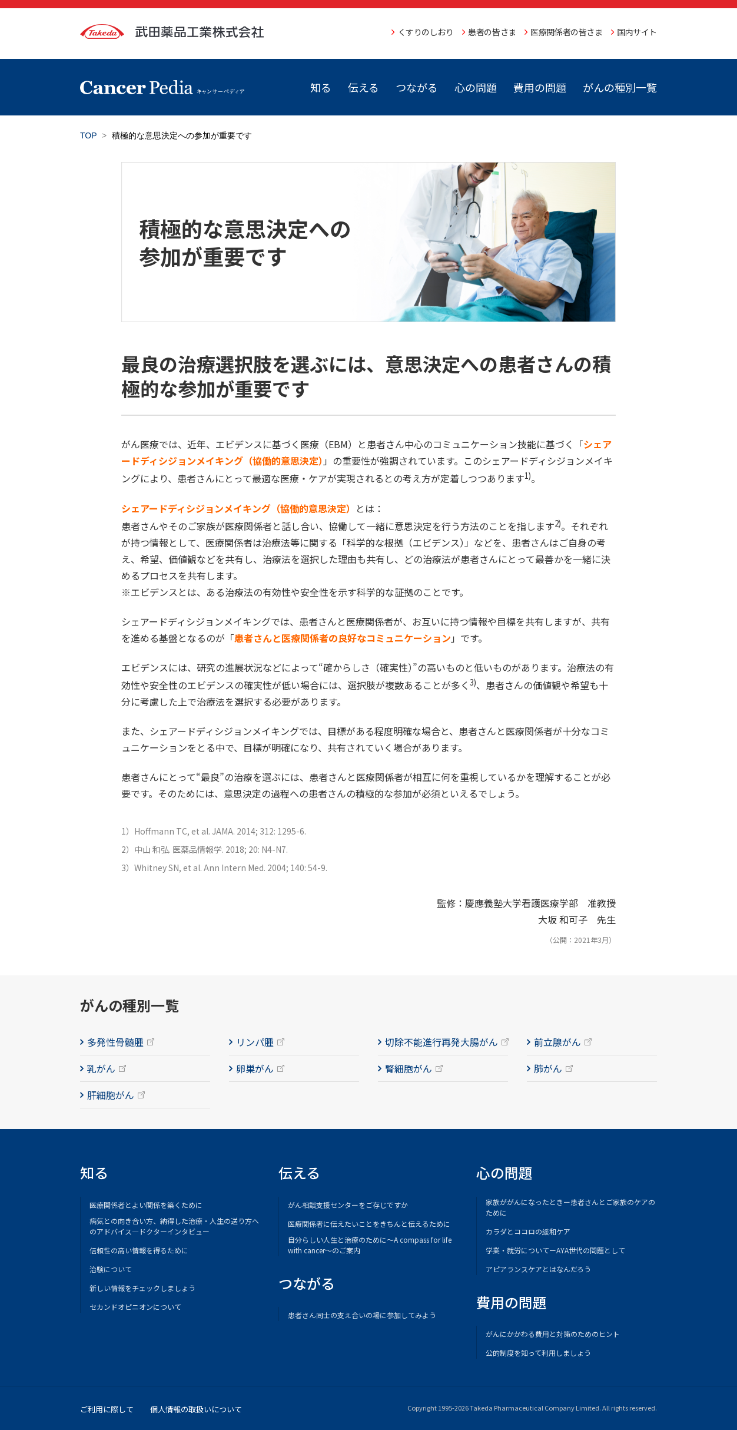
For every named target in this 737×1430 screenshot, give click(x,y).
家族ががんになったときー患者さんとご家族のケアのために (570, 1207)
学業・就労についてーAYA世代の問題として (555, 1250)
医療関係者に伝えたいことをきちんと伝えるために (369, 1224)
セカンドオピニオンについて (135, 1307)
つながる (417, 87)
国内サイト (637, 32)
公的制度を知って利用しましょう (538, 1353)
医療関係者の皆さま (566, 32)
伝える (363, 87)
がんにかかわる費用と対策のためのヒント (553, 1334)
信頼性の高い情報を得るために (138, 1250)
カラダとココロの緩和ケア (528, 1231)
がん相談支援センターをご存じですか (348, 1205)
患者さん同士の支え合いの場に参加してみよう (362, 1315)
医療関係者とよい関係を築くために (145, 1205)
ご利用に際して (107, 1409)
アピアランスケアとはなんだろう (538, 1269)
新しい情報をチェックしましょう (142, 1288)
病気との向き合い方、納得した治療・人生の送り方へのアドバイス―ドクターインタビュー (174, 1226)
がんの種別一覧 (620, 87)
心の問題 (475, 87)
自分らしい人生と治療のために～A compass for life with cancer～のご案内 (370, 1244)
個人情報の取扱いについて (196, 1409)
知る (320, 87)
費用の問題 (539, 87)
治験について (110, 1269)
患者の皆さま (492, 32)
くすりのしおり (426, 32)
